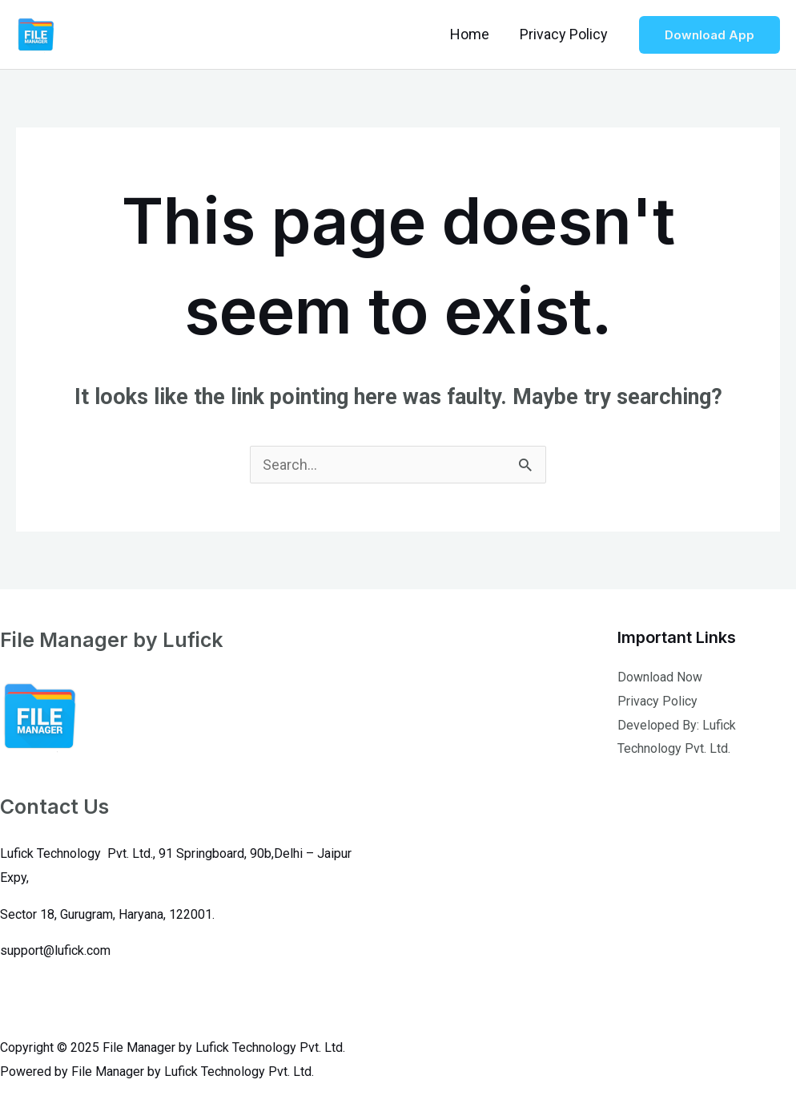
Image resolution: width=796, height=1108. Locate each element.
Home (472, 34)
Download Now (659, 677)
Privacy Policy (565, 34)
